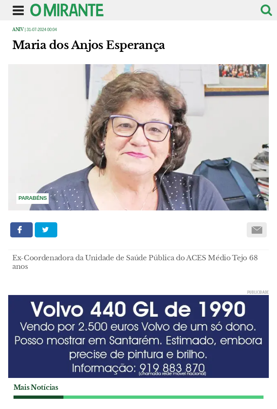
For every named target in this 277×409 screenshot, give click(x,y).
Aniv (18, 29)
